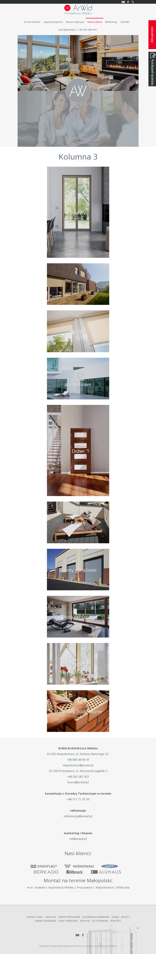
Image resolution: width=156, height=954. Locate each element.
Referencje (111, 21)
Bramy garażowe (45, 920)
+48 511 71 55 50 (78, 799)
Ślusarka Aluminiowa (95, 916)
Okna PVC (50, 916)
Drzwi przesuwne (69, 916)
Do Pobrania (100, 920)
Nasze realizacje (75, 21)
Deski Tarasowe (68, 920)
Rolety (125, 916)
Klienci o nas (34, 916)
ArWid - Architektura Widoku (101, 946)
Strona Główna (32, 21)
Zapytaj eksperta (53, 21)
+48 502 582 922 (78, 776)
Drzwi (115, 916)
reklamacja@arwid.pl (78, 816)
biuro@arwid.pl (67, 29)
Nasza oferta (94, 21)
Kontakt (125, 21)
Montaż (85, 920)
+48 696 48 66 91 (78, 759)
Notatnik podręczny (152, 69)
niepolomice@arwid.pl (78, 765)
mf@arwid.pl (78, 839)
